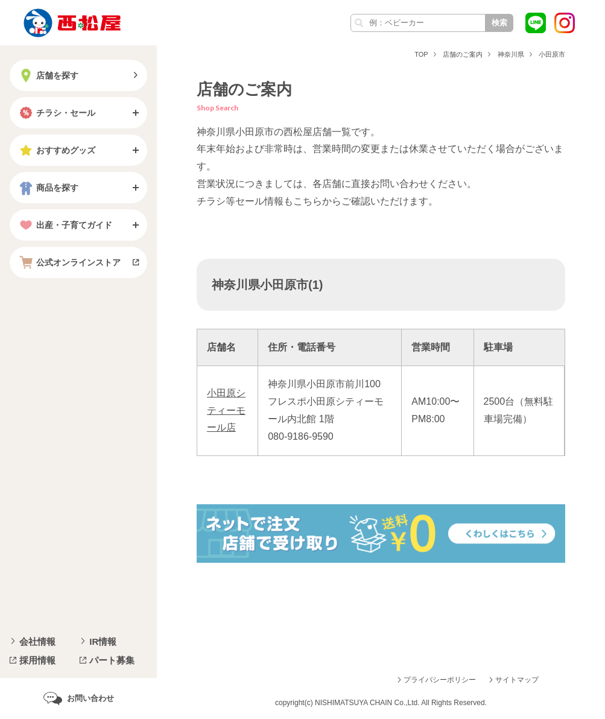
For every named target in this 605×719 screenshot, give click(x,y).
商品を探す (47, 188)
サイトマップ (517, 680)
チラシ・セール (56, 113)
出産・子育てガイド (64, 225)
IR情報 (102, 641)
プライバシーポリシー (440, 680)
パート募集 (112, 660)
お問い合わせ (90, 698)
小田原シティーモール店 (226, 410)
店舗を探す (47, 75)
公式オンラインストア (69, 262)
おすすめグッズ (56, 150)
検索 (499, 22)
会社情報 (37, 641)
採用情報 (37, 660)
